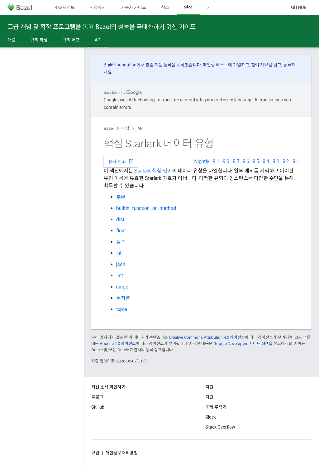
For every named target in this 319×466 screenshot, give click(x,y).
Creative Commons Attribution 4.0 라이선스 (207, 337)
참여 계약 (259, 64)
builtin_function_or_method (146, 208)
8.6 (246, 161)
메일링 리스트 (215, 64)
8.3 (276, 161)
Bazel (109, 128)
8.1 (296, 161)
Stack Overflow (220, 427)
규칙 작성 (39, 39)
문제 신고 (121, 161)
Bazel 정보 (65, 7)
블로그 (97, 397)
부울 (121, 197)
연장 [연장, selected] (188, 7)
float (121, 231)
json (120, 264)
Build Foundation (120, 64)
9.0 (226, 161)
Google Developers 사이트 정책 (241, 343)
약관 (95, 452)
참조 (165, 7)
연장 (125, 128)
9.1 (216, 161)
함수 (121, 242)
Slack (210, 417)
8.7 (236, 161)
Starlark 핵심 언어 (153, 171)
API (140, 128)
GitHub (299, 7)
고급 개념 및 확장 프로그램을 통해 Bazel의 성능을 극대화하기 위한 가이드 (101, 27)
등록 (287, 64)
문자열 (123, 298)
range (122, 287)
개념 (11, 39)
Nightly (201, 161)
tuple (121, 309)
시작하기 (98, 7)
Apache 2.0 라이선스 (118, 343)
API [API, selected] (98, 39)
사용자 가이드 (133, 7)
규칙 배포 (71, 39)
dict (120, 219)
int (118, 253)
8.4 (266, 161)
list (119, 276)
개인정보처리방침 (121, 452)
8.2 (286, 161)
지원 (209, 397)
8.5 (256, 161)
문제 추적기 (215, 407)
